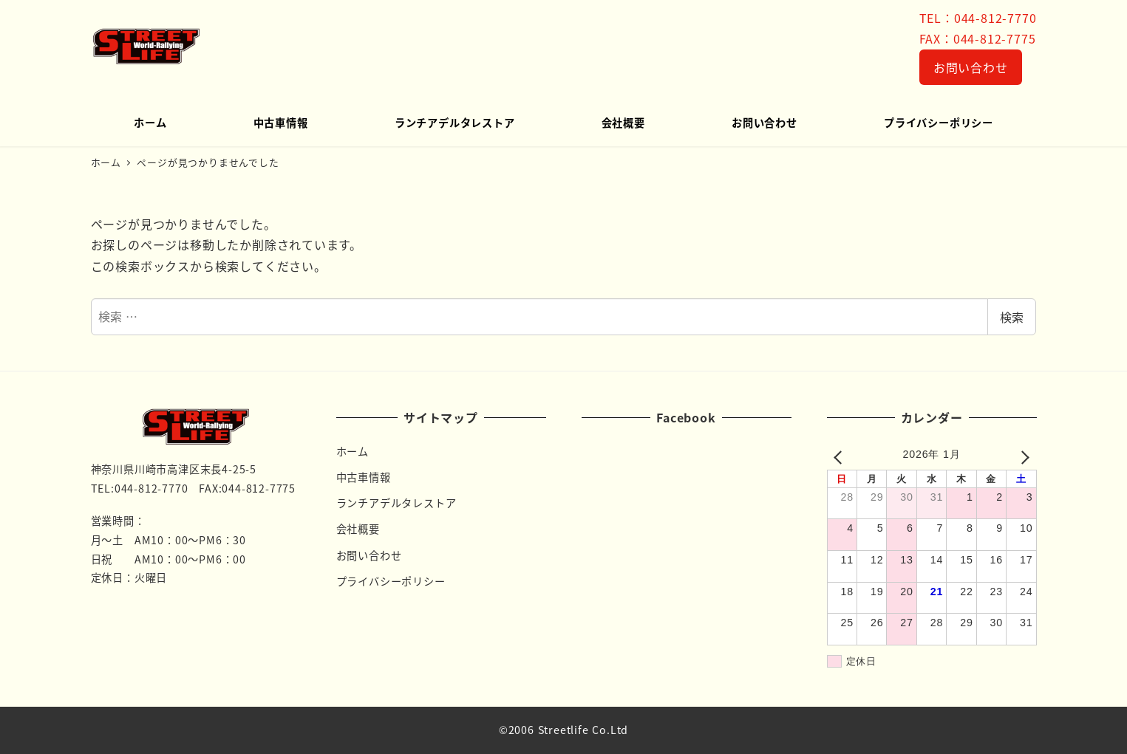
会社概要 (358, 528)
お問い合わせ (970, 67)
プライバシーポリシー (391, 581)
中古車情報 (363, 477)
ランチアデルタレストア (396, 503)
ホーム (352, 451)
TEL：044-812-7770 (978, 18)
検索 (1012, 317)
